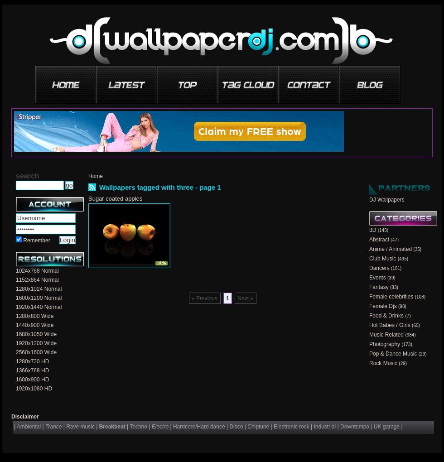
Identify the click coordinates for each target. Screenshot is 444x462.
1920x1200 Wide (36, 343)
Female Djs (383, 306)
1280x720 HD (32, 361)
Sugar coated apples (115, 198)
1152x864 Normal (37, 280)
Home (95, 176)
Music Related (386, 335)
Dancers (379, 268)
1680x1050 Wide (36, 334)
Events (377, 277)
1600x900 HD (32, 379)
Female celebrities (391, 297)
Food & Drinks (386, 316)
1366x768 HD (32, 370)
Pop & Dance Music (393, 354)
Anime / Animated (390, 249)
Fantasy (379, 287)
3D (372, 230)
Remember (36, 240)
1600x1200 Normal (39, 298)
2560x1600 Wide (36, 352)
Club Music (382, 258)
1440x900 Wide (34, 325)
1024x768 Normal (37, 271)
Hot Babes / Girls (389, 325)
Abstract (379, 239)
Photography (384, 344)
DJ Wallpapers (387, 200)
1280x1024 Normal (39, 289)
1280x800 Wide (34, 316)
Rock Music (383, 363)
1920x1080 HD (34, 388)
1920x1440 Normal (39, 307)
